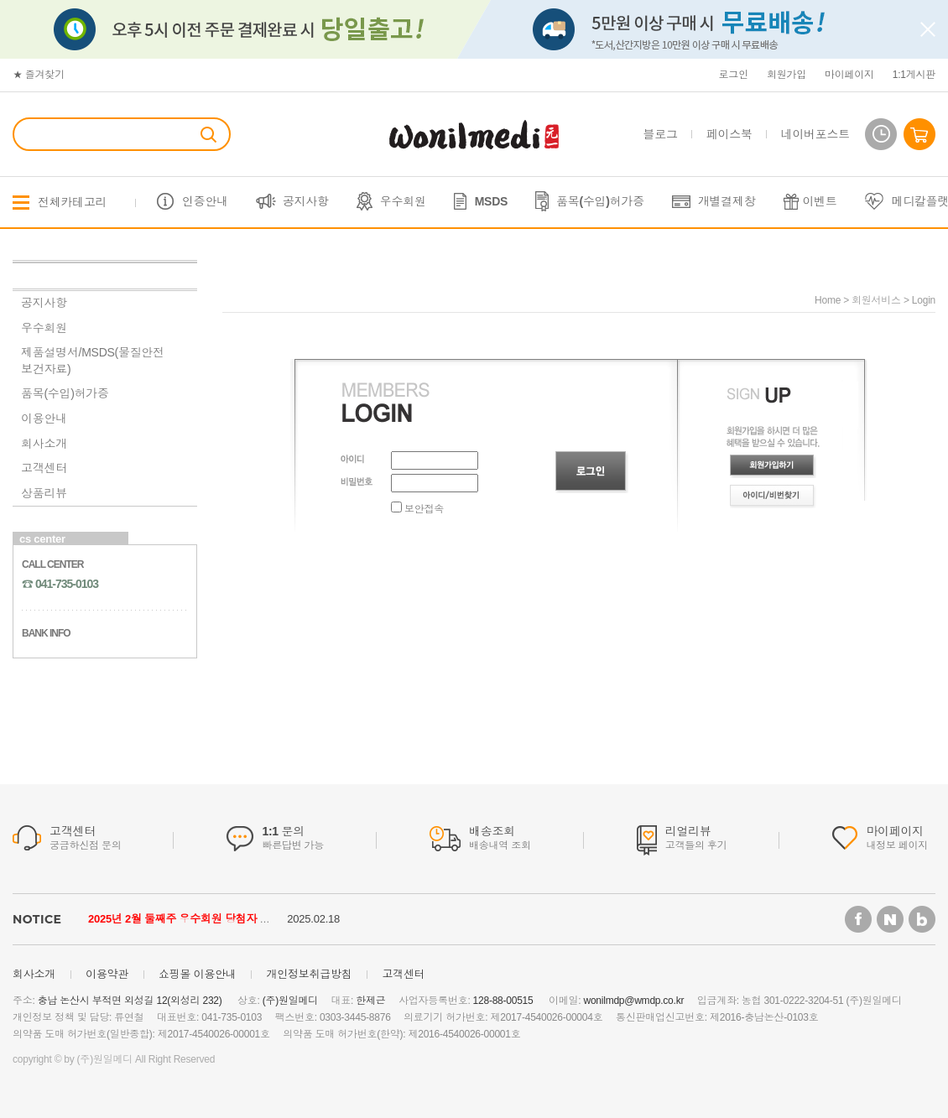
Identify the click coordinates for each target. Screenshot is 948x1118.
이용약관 (107, 974)
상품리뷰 (44, 493)
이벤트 (820, 201)
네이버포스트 (815, 134)
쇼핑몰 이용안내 (198, 974)
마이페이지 (849, 75)
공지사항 (306, 201)
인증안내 (205, 201)
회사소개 (44, 443)
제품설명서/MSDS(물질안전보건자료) (92, 361)
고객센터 (44, 468)
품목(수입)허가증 (600, 201)
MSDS (491, 201)
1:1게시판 (914, 75)
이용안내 (44, 418)
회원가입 (786, 75)
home (828, 300)
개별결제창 (727, 201)
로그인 (733, 75)
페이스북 (729, 134)
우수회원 (403, 201)
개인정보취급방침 (309, 974)
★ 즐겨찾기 (39, 75)
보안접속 (417, 509)
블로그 (660, 134)
